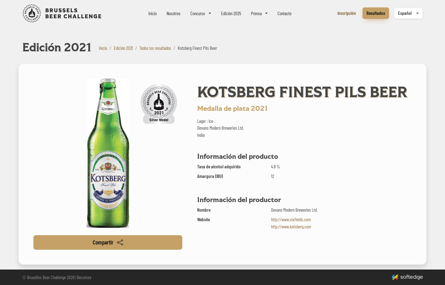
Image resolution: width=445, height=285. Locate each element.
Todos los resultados (155, 48)
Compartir (108, 242)
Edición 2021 (123, 48)
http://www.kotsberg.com (291, 226)
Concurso (197, 13)
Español (405, 13)
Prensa (256, 13)
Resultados (376, 13)
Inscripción (346, 13)
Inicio (152, 13)
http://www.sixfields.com (291, 219)
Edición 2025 (231, 13)
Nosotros (173, 13)
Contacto (284, 13)
